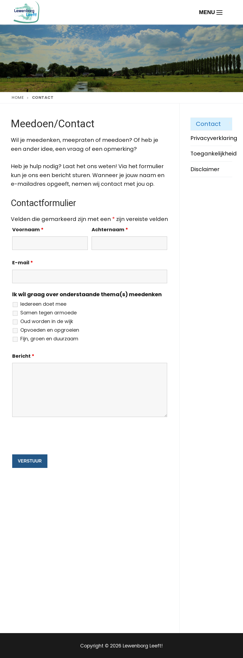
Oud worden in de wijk (46, 321)
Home (18, 97)
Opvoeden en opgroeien (49, 330)
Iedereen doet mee (43, 304)
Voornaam (28, 229)
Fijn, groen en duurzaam (49, 338)
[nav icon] (210, 12)
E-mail (22, 262)
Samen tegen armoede (48, 312)
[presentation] (53, 437)
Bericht (23, 356)
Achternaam (110, 229)
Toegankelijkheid (211, 153)
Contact (208, 124)
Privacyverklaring (211, 138)
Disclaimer (204, 169)
